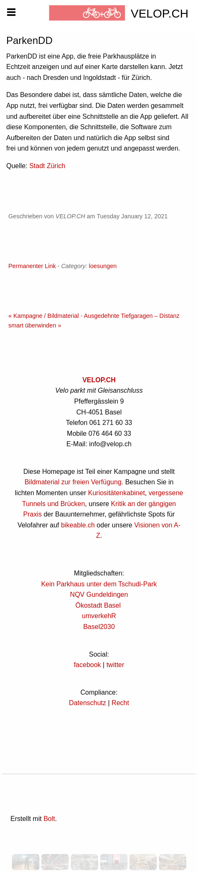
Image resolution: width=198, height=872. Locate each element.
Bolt (49, 818)
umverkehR (99, 615)
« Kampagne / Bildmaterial (43, 315)
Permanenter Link (32, 266)
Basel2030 (99, 626)
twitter (115, 664)
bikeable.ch (78, 525)
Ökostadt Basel (98, 605)
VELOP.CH (99, 380)
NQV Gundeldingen (99, 594)
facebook (87, 664)
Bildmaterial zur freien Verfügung (73, 482)
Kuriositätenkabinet (116, 492)
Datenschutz (87, 702)
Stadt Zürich (47, 165)
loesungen (103, 266)
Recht (120, 702)
